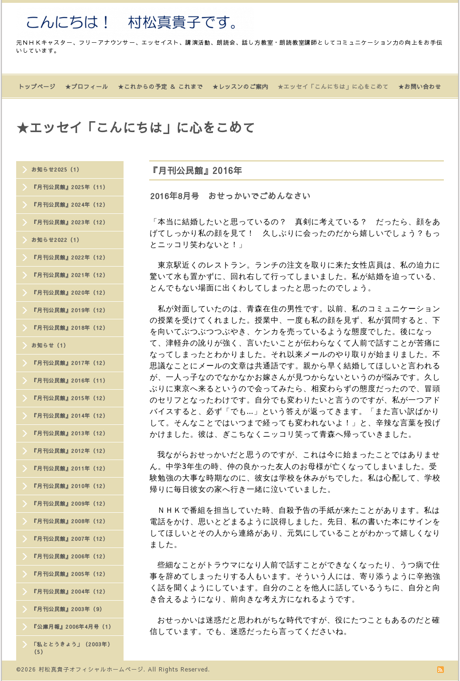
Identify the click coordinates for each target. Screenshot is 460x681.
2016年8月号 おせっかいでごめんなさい (230, 195)
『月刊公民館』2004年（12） (69, 591)
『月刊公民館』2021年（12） (69, 274)
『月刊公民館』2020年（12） (69, 292)
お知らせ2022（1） (56, 239)
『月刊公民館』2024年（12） (69, 204)
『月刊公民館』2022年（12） (69, 257)
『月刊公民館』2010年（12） (69, 485)
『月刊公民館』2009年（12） (69, 503)
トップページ (37, 86)
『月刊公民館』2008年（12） (69, 521)
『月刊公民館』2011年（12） (69, 468)
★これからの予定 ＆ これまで (160, 86)
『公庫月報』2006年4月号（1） (72, 626)
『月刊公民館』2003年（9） (68, 609)
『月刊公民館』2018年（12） (69, 327)
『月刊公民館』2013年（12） (69, 433)
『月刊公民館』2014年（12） (69, 415)
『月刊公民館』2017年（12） (69, 362)
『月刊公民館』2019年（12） (69, 310)
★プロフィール (86, 86)
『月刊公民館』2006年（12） (69, 556)
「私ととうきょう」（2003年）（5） (72, 648)
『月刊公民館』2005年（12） (69, 573)
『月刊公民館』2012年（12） (69, 450)
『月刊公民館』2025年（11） (69, 187)
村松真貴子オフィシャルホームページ (91, 669)
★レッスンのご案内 (240, 86)
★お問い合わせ (419, 86)
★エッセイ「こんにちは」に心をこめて (333, 86)
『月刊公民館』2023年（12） (69, 222)
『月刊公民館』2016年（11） (69, 380)
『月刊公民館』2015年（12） (69, 398)
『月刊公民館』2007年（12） (69, 538)
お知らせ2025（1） (56, 169)
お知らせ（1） (50, 345)
